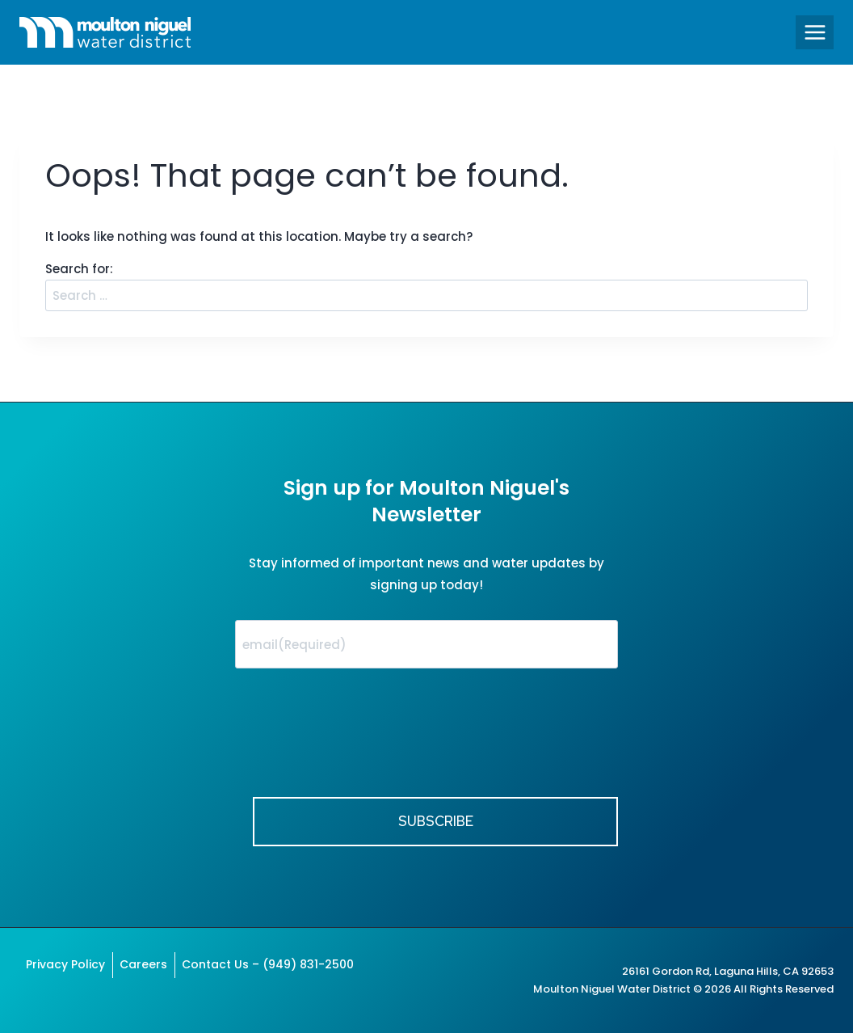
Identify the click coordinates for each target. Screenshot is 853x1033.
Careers (143, 964)
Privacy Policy (65, 964)
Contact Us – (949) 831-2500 (268, 964)
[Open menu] (815, 31)
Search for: (79, 268)
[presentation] (358, 747)
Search (792, 285)
